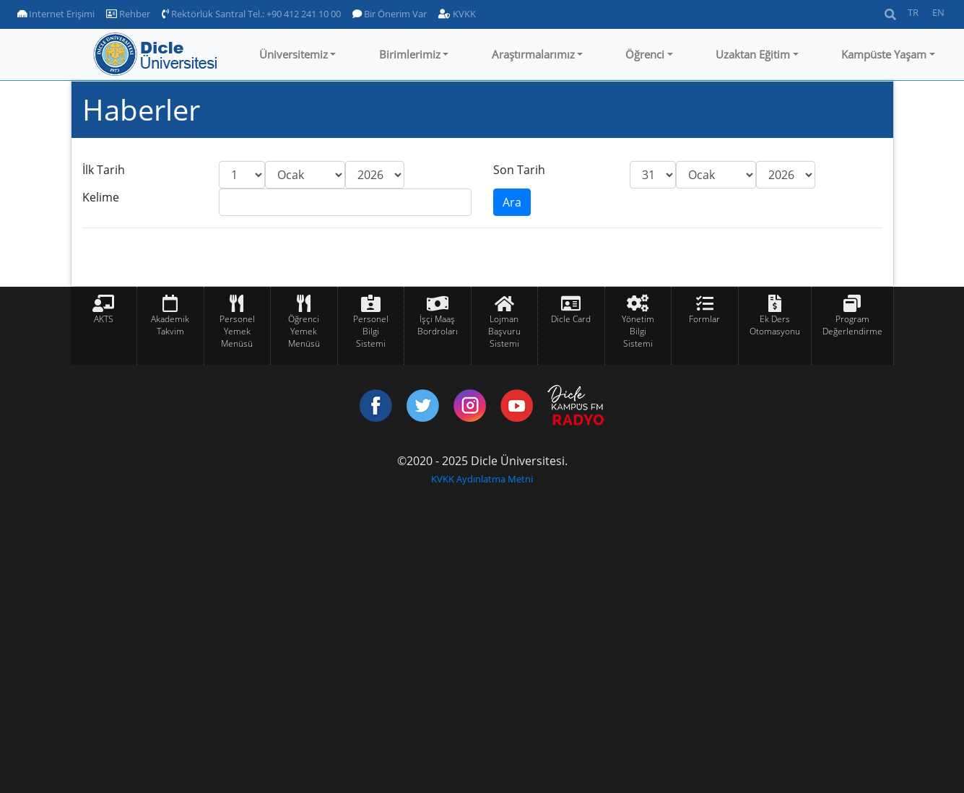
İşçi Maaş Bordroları (437, 325)
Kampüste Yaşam (883, 54)
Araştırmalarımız (533, 54)
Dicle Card (571, 319)
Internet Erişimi (56, 13)
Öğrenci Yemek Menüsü (304, 331)
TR (913, 12)
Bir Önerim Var (389, 13)
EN (938, 12)
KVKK (457, 13)
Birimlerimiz (409, 54)
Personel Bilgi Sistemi (370, 331)
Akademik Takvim (170, 325)
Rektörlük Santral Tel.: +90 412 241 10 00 (251, 13)
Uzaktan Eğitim (753, 54)
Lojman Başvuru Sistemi (504, 331)
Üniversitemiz (293, 54)
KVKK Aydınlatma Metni (482, 478)
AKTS (103, 319)
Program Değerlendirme (852, 325)
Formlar (704, 319)
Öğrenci (644, 54)
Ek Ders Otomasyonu (775, 325)
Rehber (128, 13)
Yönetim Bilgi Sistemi (638, 331)
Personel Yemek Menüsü (237, 331)
